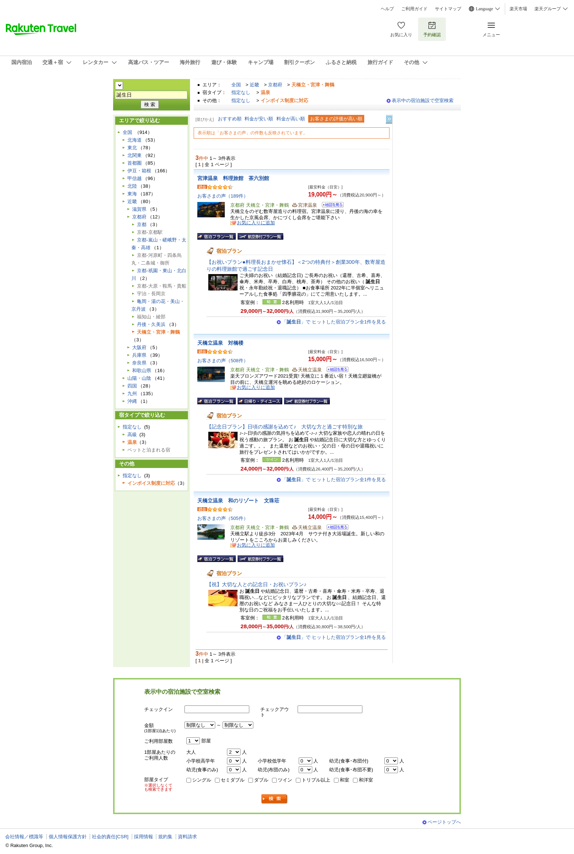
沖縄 (132, 401)
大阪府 (139, 347)
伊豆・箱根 (139, 170)
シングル (201, 780)
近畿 (254, 84)
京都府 (275, 84)
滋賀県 (139, 209)
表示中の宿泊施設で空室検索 (423, 100)
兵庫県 (139, 355)
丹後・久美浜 (151, 324)
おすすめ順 (230, 118)
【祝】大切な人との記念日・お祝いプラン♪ (256, 584)
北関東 (134, 155)
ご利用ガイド (414, 8)
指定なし (240, 92)
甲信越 (134, 178)
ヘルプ (387, 8)
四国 (132, 386)
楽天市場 (518, 8)
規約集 (165, 836)
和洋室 (366, 780)
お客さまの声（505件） (222, 518)
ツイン (285, 780)
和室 (344, 780)
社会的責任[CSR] (110, 836)
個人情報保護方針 (68, 836)
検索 (274, 799)
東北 (132, 147)
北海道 (134, 140)
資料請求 (187, 836)
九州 (132, 393)
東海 (132, 193)
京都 (141, 224)
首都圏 (134, 163)
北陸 (132, 186)
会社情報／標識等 (24, 836)
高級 (132, 434)
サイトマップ (448, 8)
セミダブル (233, 780)
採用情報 (143, 836)
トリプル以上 (316, 780)
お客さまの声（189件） (222, 196)
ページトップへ (444, 822)
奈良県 (139, 363)
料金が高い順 (290, 118)
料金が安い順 (259, 118)
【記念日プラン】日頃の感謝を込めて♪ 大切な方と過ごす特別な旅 (284, 427)
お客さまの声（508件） (222, 360)
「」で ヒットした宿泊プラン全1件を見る (334, 322)
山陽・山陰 (139, 378)
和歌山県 (141, 370)
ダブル (261, 780)
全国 (236, 84)
